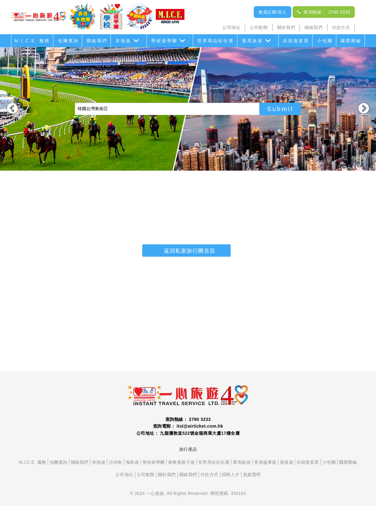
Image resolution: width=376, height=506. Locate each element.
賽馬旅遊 (252, 40)
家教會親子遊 (181, 462)
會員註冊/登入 (272, 12)
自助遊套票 (296, 40)
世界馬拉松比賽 (215, 40)
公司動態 (259, 27)
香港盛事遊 (265, 462)
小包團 (325, 40)
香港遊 (286, 462)
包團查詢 (68, 40)
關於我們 (286, 27)
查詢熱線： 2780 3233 (323, 12)
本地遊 (123, 40)
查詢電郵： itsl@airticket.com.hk (188, 426)
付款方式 (341, 27)
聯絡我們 (313, 27)
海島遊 (132, 462)
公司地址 (231, 27)
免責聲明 (252, 474)
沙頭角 (115, 462)
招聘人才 (231, 474)
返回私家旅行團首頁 (189, 251)
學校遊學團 (164, 40)
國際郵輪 (351, 40)
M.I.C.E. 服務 (32, 40)
